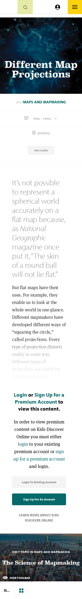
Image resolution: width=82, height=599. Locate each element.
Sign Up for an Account (39, 499)
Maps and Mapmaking (44, 101)
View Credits (41, 150)
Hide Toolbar (16, 578)
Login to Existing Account (39, 482)
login (23, 444)
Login (20, 394)
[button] (41, 118)
